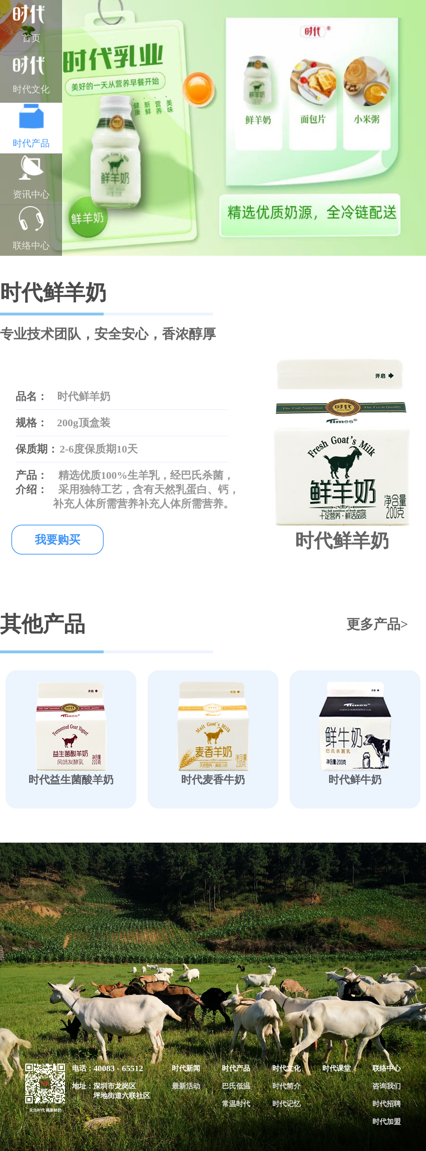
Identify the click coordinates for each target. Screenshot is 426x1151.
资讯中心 (31, 177)
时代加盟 (386, 1121)
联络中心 (31, 228)
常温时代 (236, 1104)
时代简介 (286, 1086)
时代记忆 (286, 1104)
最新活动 (186, 1086)
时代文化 (31, 74)
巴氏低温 (236, 1086)
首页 (31, 23)
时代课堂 (336, 1068)
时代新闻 (186, 1068)
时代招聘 (386, 1104)
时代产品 (31, 126)
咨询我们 (386, 1086)
